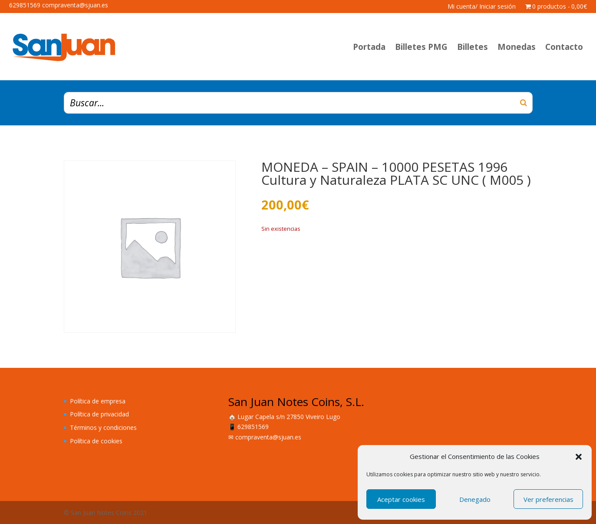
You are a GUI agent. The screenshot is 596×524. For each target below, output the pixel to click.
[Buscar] (523, 102)
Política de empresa (97, 401)
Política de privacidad (99, 414)
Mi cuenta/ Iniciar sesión (482, 6)
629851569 (253, 426)
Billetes (472, 46)
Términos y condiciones (103, 427)
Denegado (475, 499)
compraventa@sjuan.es (268, 437)
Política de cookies (96, 441)
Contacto (564, 46)
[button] (578, 456)
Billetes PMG (421, 46)
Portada (369, 46)
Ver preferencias (548, 499)
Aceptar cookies (401, 499)
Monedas (516, 46)
